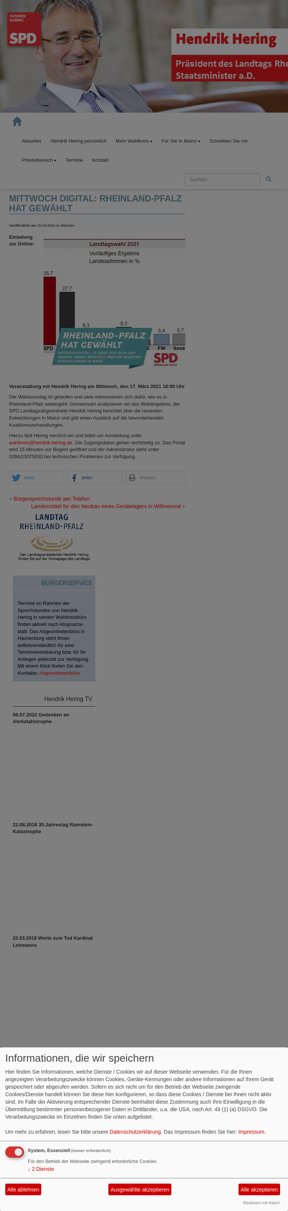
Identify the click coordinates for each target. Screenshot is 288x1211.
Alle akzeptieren (259, 1190)
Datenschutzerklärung (135, 1132)
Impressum (251, 1132)
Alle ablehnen (23, 1190)
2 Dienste (41, 1169)
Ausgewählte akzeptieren (140, 1190)
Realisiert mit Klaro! (261, 1202)
